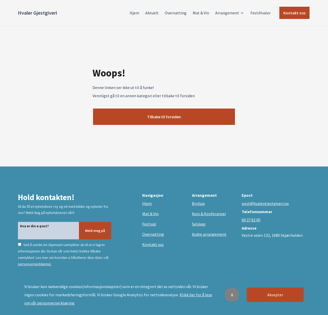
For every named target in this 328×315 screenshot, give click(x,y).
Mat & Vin (201, 12)
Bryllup (198, 203)
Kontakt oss (294, 12)
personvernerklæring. (35, 264)
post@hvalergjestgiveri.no (265, 203)
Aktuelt (152, 12)
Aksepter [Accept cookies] (275, 294)
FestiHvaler (260, 12)
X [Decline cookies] (232, 294)
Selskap (199, 224)
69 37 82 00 (251, 219)
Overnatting (176, 12)
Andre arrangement (209, 234)
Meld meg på (95, 230)
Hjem (134, 12)
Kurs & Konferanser (209, 213)
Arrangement (229, 12)
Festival (149, 224)
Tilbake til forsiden (164, 116)
